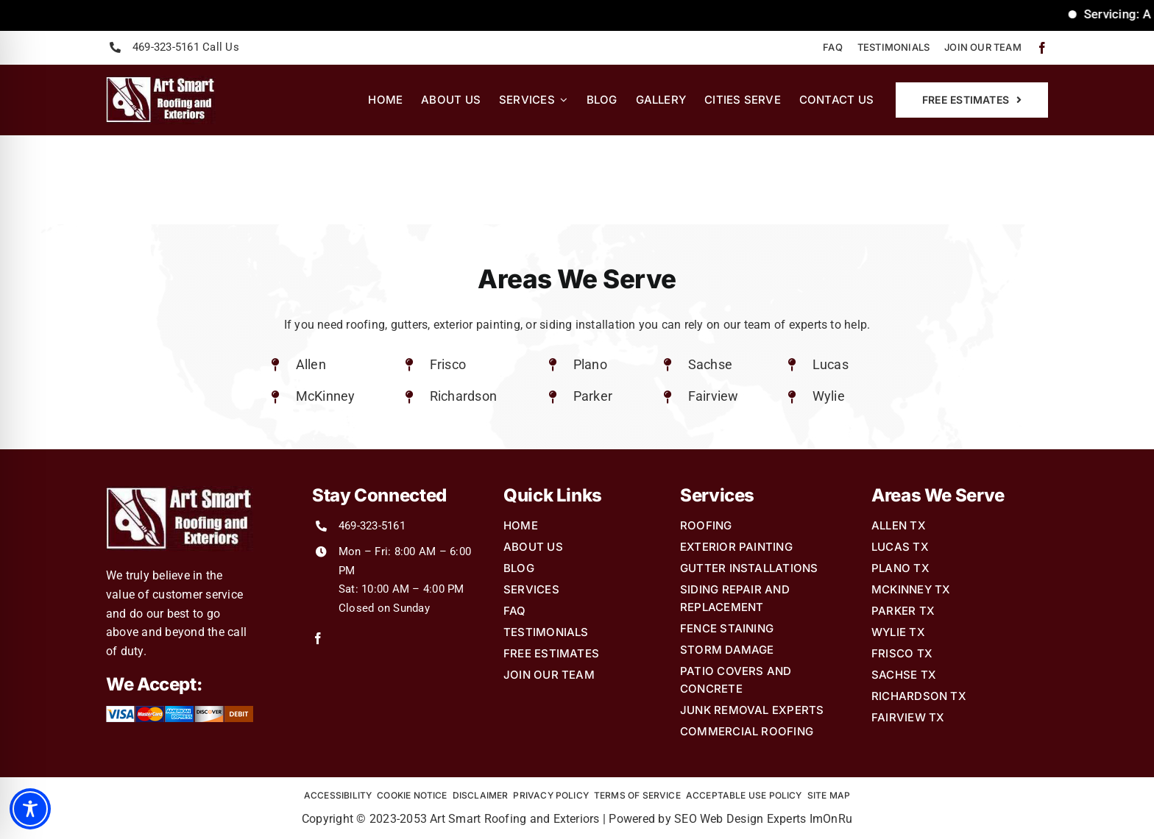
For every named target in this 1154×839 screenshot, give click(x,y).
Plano (590, 364)
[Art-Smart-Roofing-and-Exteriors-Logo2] (161, 81)
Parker (592, 396)
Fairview (713, 396)
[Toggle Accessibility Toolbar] (30, 809)
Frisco (448, 364)
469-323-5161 (372, 525)
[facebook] (1042, 48)
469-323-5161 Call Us (185, 47)
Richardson (463, 396)
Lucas (831, 364)
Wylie (829, 396)
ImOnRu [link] (831, 819)
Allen (311, 364)
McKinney (325, 396)
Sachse (710, 364)
